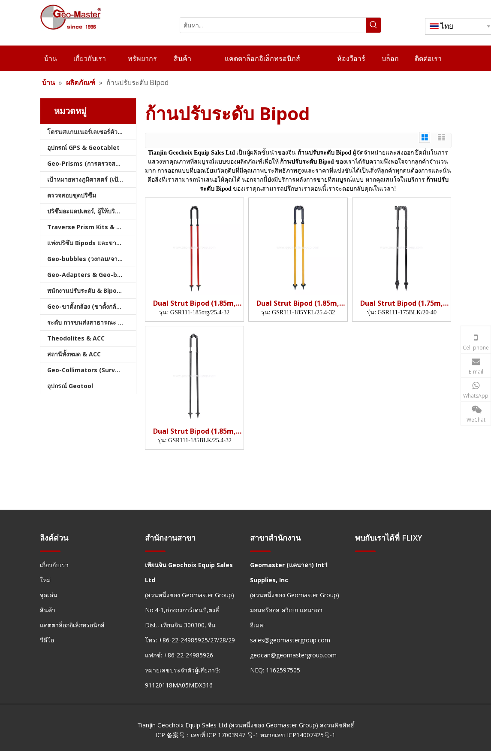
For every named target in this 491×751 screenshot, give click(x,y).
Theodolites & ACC (76, 338)
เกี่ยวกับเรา (54, 565)
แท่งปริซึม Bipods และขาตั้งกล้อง (91, 243)
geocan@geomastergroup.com (293, 655)
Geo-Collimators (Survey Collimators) (91, 370)
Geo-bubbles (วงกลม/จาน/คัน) (91, 259)
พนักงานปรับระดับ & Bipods (85, 290)
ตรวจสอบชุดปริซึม (71, 195)
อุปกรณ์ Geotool (70, 386)
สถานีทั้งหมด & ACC (74, 354)
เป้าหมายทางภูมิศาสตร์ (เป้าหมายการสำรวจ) (91, 179)
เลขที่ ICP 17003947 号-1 (225, 735)
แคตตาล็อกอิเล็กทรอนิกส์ (72, 625)
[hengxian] (50, 551)
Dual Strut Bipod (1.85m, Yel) (297, 303)
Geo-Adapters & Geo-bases (89, 275)
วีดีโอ (47, 640)
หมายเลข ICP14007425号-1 (297, 735)
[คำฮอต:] (373, 25)
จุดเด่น (48, 595)
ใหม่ (45, 580)
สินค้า (47, 610)
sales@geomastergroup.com (290, 640)
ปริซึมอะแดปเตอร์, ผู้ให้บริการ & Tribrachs (91, 211)
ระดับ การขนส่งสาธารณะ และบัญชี (91, 322)
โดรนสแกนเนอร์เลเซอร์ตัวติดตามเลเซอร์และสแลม (91, 132)
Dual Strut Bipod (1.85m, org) (194, 303)
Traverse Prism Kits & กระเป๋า (91, 227)
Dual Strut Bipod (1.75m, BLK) (401, 303)
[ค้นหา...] (273, 25)
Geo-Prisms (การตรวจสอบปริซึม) (91, 163)
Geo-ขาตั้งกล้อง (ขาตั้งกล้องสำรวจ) (91, 306)
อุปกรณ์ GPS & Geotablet (83, 147)
